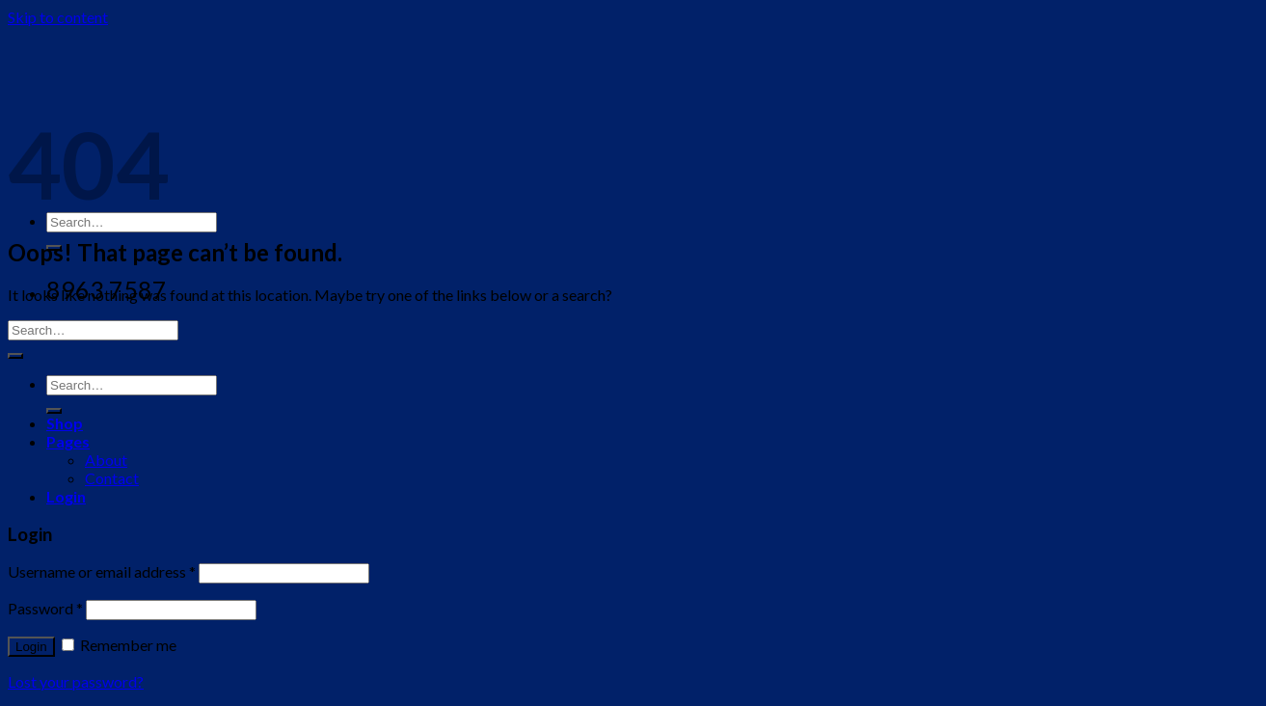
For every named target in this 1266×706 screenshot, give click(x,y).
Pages (68, 441)
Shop (64, 423)
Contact (112, 478)
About (106, 459)
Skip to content (58, 17)
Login (31, 646)
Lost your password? (76, 681)
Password (45, 608)
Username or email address (102, 571)
